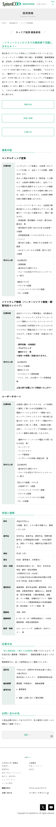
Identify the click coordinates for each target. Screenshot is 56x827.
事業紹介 (5, 772)
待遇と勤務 (28, 118)
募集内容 (28, 104)
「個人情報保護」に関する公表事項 (17, 650)
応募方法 (28, 132)
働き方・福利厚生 (9, 783)
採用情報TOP (13, 23)
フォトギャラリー (9, 786)
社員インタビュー (36, 772)
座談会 (31, 776)
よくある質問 (7, 790)
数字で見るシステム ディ (11, 779)
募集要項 (5, 776)
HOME (4, 23)
